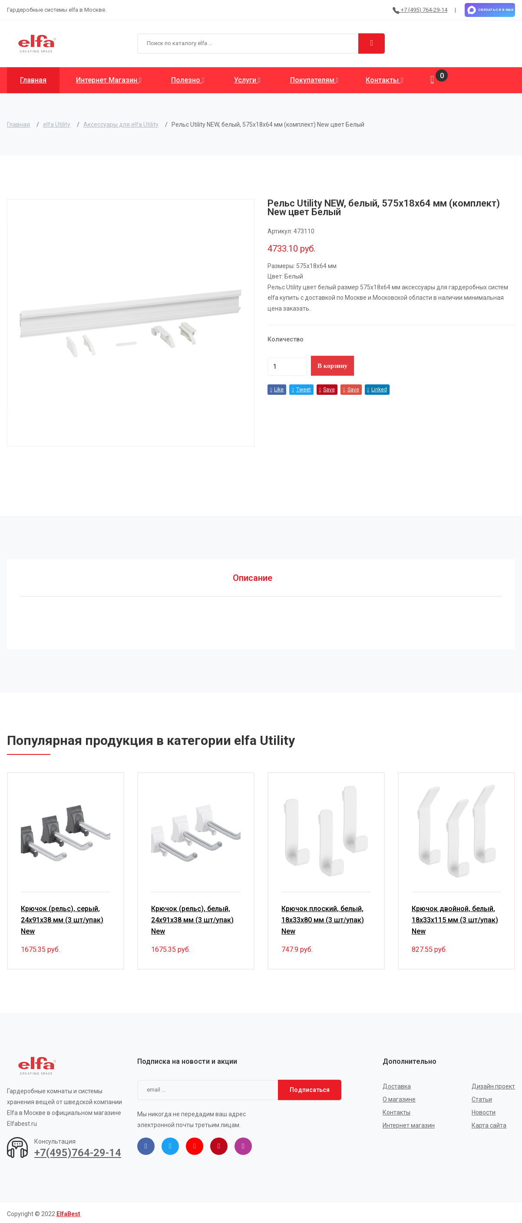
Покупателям (314, 80)
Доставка (397, 1083)
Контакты (384, 80)
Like (277, 390)
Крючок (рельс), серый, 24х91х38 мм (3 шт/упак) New (62, 917)
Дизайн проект (493, 1083)
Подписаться (310, 1087)
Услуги (247, 80)
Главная (33, 80)
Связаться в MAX (489, 10)
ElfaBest (68, 1211)
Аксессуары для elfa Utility (121, 124)
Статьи (482, 1096)
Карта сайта (489, 1122)
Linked (377, 390)
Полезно (188, 80)
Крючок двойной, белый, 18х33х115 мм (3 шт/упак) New (455, 917)
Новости (484, 1109)
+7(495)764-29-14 (77, 1150)
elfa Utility (56, 124)
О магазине (399, 1096)
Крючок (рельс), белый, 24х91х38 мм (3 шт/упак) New (192, 917)
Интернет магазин (109, 80)
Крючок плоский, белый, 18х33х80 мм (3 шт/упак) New (322, 917)
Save (327, 390)
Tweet (301, 390)
